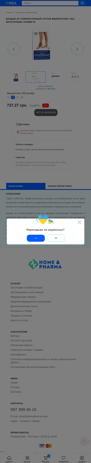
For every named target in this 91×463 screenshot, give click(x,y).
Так (35, 238)
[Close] (79, 222)
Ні (56, 238)
